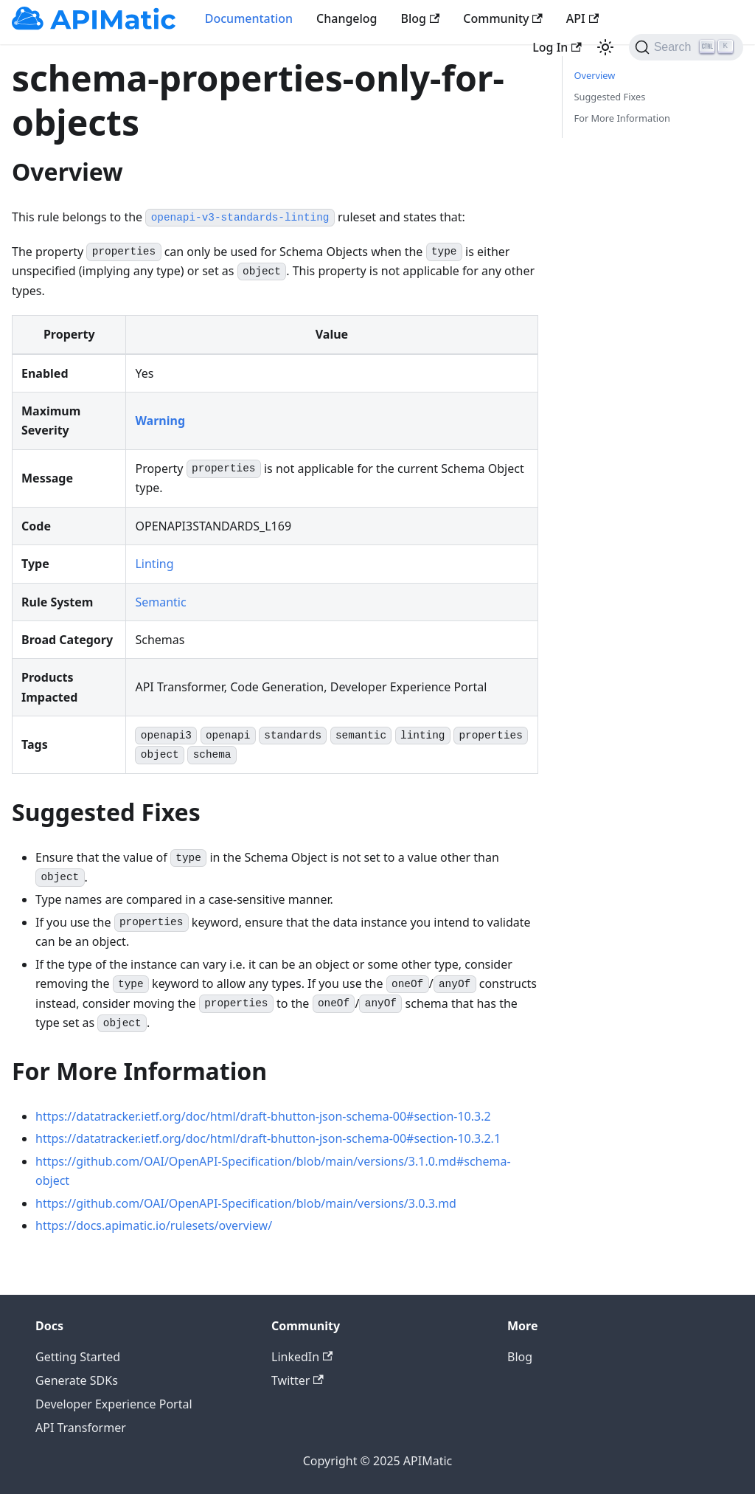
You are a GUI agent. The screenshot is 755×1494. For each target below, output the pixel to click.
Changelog (347, 18)
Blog (420, 18)
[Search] (686, 47)
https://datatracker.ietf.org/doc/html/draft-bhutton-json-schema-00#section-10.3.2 (263, 1116)
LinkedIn (302, 1357)
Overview (595, 75)
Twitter (297, 1380)
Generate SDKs (76, 1380)
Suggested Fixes (610, 96)
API (582, 18)
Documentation (249, 18)
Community (503, 18)
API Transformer (80, 1427)
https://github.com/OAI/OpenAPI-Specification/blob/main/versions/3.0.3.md (245, 1203)
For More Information (622, 118)
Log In (556, 47)
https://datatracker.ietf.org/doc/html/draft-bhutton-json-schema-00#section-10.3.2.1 (268, 1138)
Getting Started (77, 1357)
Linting (154, 564)
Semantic (160, 602)
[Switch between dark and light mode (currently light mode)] (605, 47)
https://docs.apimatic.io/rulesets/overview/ (153, 1225)
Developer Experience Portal (113, 1404)
